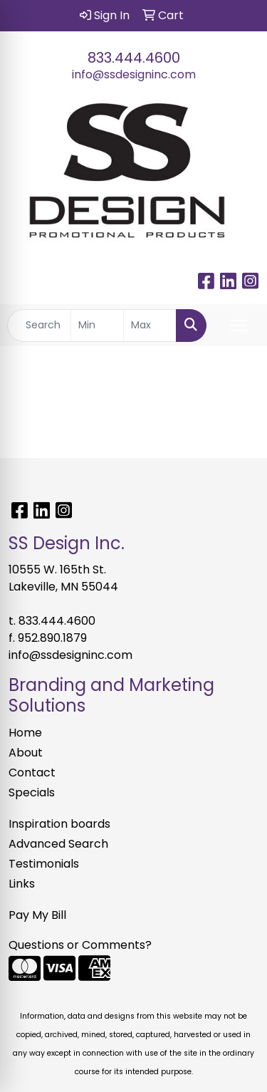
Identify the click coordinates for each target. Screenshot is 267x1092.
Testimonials (44, 864)
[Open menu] (238, 325)
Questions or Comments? (80, 945)
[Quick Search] (39, 325)
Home (25, 732)
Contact (32, 772)
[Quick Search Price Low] (97, 325)
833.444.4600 (134, 58)
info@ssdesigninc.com (134, 74)
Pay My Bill (37, 915)
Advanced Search (58, 844)
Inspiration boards (59, 824)
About (26, 752)
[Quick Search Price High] (150, 325)
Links (22, 883)
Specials (32, 792)
